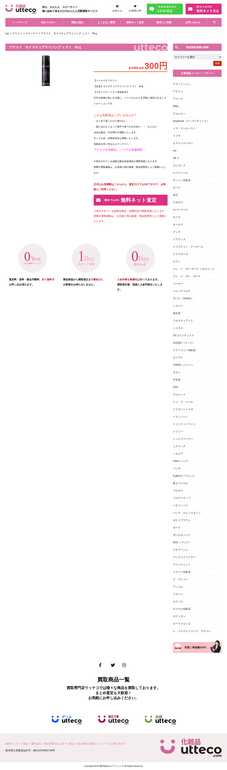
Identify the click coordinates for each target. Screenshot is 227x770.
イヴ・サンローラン (184, 128)
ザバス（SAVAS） (183, 298)
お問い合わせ (192, 22)
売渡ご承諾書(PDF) (195, 647)
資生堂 (177, 313)
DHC (175, 387)
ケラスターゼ (180, 254)
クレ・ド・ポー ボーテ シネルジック (194, 268)
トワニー (178, 431)
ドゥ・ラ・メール (183, 401)
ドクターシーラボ (183, 409)
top (7, 33)
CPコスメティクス (183, 335)
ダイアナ (178, 357)
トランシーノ (180, 416)
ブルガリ (178, 490)
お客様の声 (135, 10)
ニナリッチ (179, 446)
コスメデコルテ (182, 291)
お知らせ (117, 10)
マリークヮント (182, 564)
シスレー (178, 305)
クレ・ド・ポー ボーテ (187, 276)
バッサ (177, 468)
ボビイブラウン (182, 520)
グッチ (177, 231)
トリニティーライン (184, 424)
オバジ (177, 187)
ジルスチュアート (183, 320)
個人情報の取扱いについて (92, 743)
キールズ (178, 224)
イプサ (177, 135)
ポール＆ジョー (182, 534)
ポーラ (177, 527)
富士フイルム (180, 483)
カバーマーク (180, 209)
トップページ (19, 22)
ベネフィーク (180, 505)
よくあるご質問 (106, 22)
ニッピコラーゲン (183, 438)
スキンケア (31, 33)
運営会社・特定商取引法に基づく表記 (52, 743)
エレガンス (179, 165)
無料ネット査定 (135, 22)
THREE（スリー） (183, 364)
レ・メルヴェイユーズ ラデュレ (192, 631)
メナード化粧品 (182, 571)
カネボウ (178, 202)
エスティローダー (183, 143)
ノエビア (178, 453)
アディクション (182, 84)
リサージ (178, 594)
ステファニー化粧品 (184, 350)
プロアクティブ (182, 498)
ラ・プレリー (180, 579)
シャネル (178, 327)
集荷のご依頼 (164, 22)
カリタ (177, 217)
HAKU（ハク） (181, 461)
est (174, 150)
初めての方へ (48, 22)
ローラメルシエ (182, 623)
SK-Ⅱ (176, 157)
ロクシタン (179, 616)
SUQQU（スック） (184, 342)
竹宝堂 (177, 379)
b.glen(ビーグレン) (183, 475)
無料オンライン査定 (16, 743)
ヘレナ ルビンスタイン (187, 512)
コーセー (178, 283)
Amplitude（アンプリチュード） (191, 121)
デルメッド (179, 394)
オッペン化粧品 (182, 180)
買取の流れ (77, 22)
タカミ (177, 372)
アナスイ (17, 33)
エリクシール (180, 172)
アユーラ (178, 98)
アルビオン (179, 113)
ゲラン (177, 261)
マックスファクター (184, 557)
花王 (175, 194)
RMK (176, 106)
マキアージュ (180, 549)
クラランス (179, 239)
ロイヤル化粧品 (182, 608)
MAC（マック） (182, 542)
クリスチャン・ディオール (188, 246)
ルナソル (178, 601)
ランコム (178, 586)
